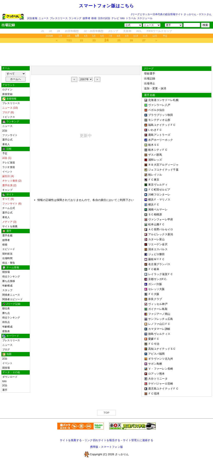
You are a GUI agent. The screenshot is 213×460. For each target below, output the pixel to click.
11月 (145, 36)
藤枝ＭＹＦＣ (156, 259)
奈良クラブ (155, 299)
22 (81, 40)
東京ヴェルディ (158, 184)
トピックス (8, 116)
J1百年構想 (72, 31)
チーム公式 (8, 208)
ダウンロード (9, 376)
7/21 (69, 40)
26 (131, 40)
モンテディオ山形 (159, 119)
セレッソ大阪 (156, 289)
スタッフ (7, 290)
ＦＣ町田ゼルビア (159, 189)
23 (94, 40)
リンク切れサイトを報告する (102, 440)
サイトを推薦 (9, 226)
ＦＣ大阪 (153, 294)
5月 (94, 36)
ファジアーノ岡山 (159, 314)
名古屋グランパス (159, 264)
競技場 (6, 272)
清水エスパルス (158, 249)
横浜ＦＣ (153, 204)
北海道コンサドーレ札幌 (163, 100)
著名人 (6, 144)
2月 (69, 36)
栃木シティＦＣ (158, 149)
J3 (58, 31)
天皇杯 (127, 31)
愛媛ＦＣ (153, 338)
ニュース (44, 18)
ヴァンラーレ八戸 (159, 105)
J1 (42, 31)
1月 (60, 36)
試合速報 (32, 18)
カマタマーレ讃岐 (159, 328)
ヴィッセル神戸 (158, 304)
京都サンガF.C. (157, 279)
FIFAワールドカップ (159, 31)
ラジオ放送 (8, 167)
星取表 (6, 331)
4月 (86, 36)
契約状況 (7, 253)
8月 (119, 36)
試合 (4, 130)
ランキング (75, 18)
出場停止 (149, 83)
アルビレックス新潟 (160, 234)
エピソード (8, 249)
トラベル (131, 18)
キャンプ (7, 189)
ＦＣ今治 (153, 343)
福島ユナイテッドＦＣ (162, 124)
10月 (135, 36)
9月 (127, 36)
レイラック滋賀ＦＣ (160, 274)
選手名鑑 (7, 235)
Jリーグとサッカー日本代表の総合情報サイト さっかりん (164, 14)
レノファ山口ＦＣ (159, 323)
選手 (4, 389)
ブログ (6, 349)
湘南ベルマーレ (158, 209)
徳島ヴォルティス (159, 333)
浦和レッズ (155, 159)
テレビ (115, 18)
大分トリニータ (158, 378)
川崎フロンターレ (159, 194)
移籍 (93, 18)
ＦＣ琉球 (153, 393)
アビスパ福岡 (156, 353)
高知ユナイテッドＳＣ (162, 348)
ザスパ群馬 (155, 154)
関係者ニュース (11, 294)
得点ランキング (11, 276)
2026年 (49, 36)
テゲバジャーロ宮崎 (160, 383)
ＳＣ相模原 (155, 214)
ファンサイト (9, 135)
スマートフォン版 (112, 446)
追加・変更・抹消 (155, 88)
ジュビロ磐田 (156, 254)
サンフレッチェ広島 (160, 318)
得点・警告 (8, 262)
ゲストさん (205, 14)
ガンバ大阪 (155, 284)
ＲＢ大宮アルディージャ (163, 164)
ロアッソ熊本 (156, 373)
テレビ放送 (8, 162)
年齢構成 (7, 285)
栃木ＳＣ (153, 144)
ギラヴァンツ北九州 (160, 358)
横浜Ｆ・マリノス (159, 199)
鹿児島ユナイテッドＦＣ (163, 388)
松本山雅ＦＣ (156, 224)
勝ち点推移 (8, 281)
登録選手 (149, 73)
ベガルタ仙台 (156, 110)
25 (119, 40)
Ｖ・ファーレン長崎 (160, 368)
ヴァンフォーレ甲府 (160, 219)
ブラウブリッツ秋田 (160, 115)
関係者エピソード (12, 299)
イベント (7, 171)
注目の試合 (104, 18)
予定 (165, 36)
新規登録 (7, 94)
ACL (139, 31)
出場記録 (149, 78)
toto (122, 18)
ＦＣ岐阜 (153, 269)
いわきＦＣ (155, 129)
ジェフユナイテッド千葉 (163, 169)
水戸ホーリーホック (160, 139)
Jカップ (113, 31)
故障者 (86, 18)
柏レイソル (155, 174)
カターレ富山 (156, 239)
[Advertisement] (106, 53)
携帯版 (94, 446)
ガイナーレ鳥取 (158, 309)
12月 (154, 36)
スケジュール (144, 18)
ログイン (7, 89)
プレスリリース (59, 18)
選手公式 (7, 139)
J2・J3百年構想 (94, 31)
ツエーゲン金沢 (158, 244)
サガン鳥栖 (155, 363)
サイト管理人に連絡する (138, 440)
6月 (102, 36)
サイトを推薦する (71, 440)
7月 (110, 36)
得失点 (6, 322)
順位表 (6, 308)
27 (144, 40)
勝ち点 (6, 313)
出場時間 (7, 258)
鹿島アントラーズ (159, 134)
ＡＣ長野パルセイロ (160, 229)
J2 (50, 31)
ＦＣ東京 (153, 179)
